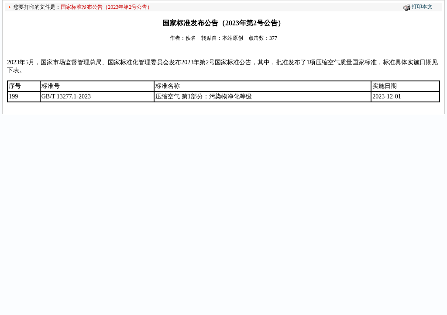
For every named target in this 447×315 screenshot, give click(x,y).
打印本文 (422, 7)
